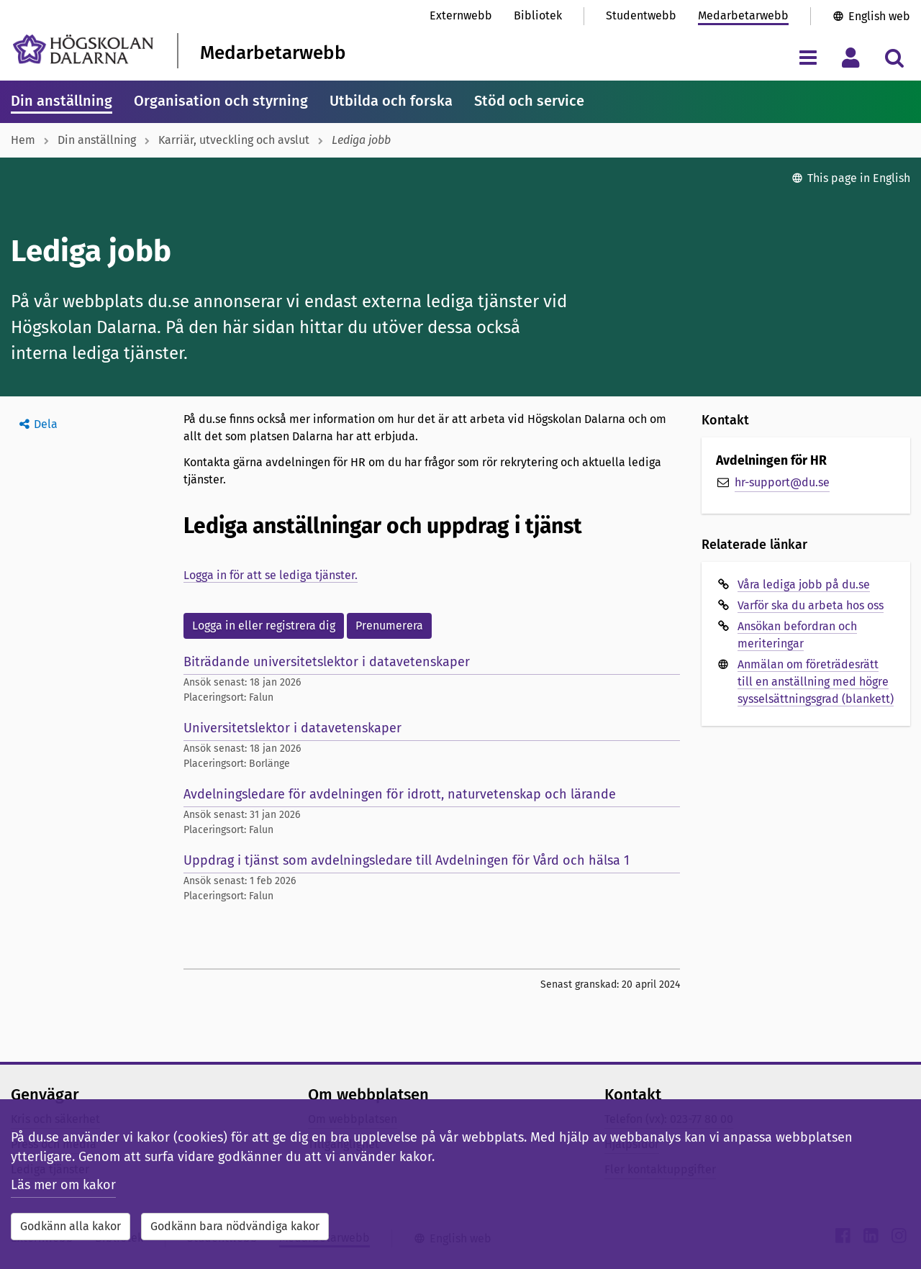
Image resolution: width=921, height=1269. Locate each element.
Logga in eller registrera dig (263, 625)
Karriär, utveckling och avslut (233, 140)
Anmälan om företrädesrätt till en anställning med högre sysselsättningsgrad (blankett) (816, 682)
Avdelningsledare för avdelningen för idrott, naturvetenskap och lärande (399, 794)
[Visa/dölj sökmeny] (894, 57)
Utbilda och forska (391, 100)
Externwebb (461, 15)
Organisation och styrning (221, 100)
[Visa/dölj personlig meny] (851, 57)
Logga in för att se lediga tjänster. (270, 575)
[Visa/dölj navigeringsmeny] (807, 57)
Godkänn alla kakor (70, 1226)
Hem (23, 140)
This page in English (858, 178)
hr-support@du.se (782, 482)
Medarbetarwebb (743, 15)
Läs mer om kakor (63, 1185)
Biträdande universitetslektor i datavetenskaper (326, 662)
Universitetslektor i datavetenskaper (292, 728)
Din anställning (61, 100)
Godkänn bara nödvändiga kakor (234, 1226)
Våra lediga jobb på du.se (804, 584)
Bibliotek (538, 15)
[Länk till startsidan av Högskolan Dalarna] (83, 49)
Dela (46, 424)
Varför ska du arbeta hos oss (811, 605)
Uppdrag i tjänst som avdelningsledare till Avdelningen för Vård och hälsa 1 (406, 860)
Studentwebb (641, 15)
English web (879, 16)
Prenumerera (389, 625)
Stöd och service (529, 100)
